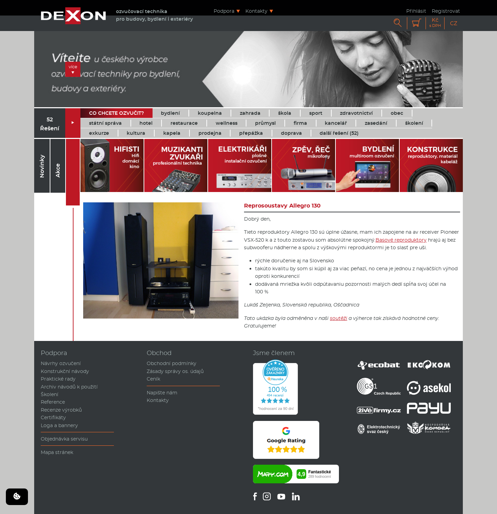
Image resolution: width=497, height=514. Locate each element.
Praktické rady (58, 379)
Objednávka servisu (64, 439)
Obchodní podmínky (171, 363)
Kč (435, 22)
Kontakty (256, 11)
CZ (453, 23)
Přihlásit (416, 11)
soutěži (338, 318)
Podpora (224, 11)
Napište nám (162, 393)
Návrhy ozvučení (61, 363)
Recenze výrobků (61, 410)
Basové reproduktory (401, 240)
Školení (49, 394)
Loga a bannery (59, 425)
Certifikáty (53, 417)
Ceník (153, 379)
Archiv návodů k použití (69, 387)
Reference (53, 402)
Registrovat (446, 11)
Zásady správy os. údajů (175, 371)
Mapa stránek (57, 452)
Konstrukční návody (65, 371)
